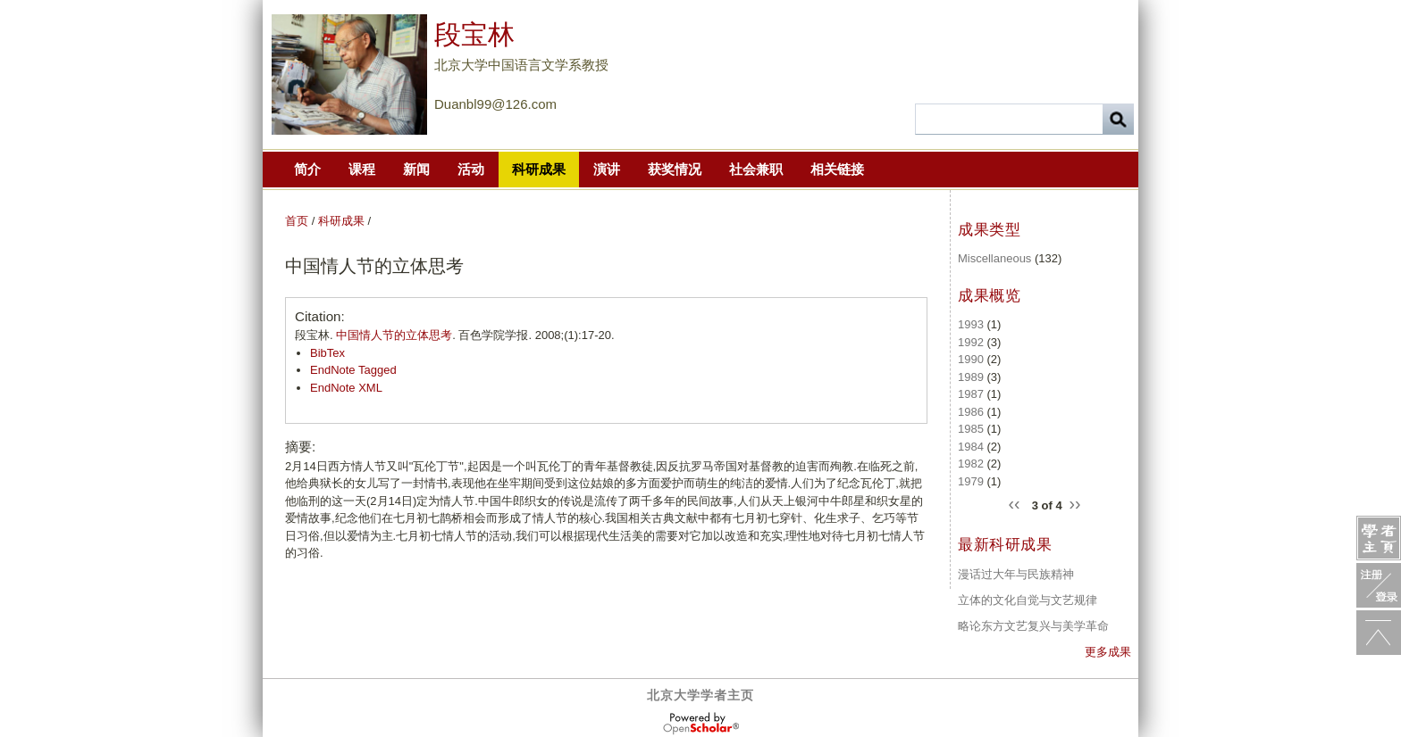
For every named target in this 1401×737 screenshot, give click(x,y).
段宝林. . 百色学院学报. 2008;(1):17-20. (455, 335)
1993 (971, 324)
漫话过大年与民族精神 (1016, 574)
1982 (971, 463)
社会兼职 (756, 169)
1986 (971, 411)
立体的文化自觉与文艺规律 (1027, 600)
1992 (971, 342)
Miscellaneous (994, 258)
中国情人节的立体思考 (394, 335)
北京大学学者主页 (700, 695)
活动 (470, 169)
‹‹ (1017, 502)
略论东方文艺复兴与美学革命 (1033, 626)
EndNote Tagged (353, 370)
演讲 (606, 169)
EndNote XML (346, 387)
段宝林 (474, 34)
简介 (307, 169)
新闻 (416, 169)
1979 (971, 481)
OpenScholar (701, 723)
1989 (971, 377)
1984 (971, 446)
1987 (971, 394)
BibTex (327, 353)
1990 (971, 359)
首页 (296, 221)
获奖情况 (674, 169)
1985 (971, 428)
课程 (361, 169)
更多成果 (1108, 651)
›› (1074, 502)
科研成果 (539, 169)
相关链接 (837, 169)
